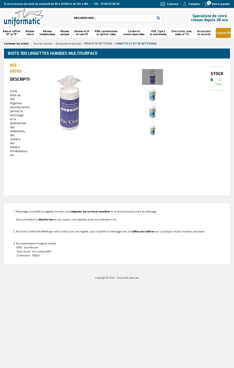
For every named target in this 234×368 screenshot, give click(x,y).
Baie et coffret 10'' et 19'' (11, 33)
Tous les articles (42, 43)
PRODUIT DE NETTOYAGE (98, 43)
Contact (173, 4)
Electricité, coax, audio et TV (182, 33)
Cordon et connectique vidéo (134, 33)
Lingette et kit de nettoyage (136, 43)
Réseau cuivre (30, 33)
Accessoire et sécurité (204, 33)
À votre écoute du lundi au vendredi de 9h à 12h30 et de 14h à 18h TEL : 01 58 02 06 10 (61, 4)
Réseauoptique (64, 33)
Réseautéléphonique (47, 33)
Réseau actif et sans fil (81, 33)
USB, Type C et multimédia (158, 33)
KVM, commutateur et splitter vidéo (106, 33)
